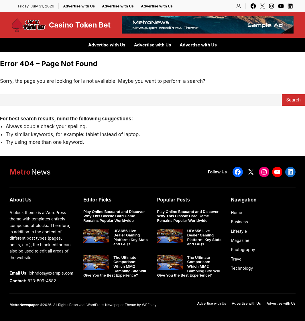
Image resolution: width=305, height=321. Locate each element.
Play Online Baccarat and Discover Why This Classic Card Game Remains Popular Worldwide (114, 216)
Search (293, 100)
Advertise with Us (79, 6)
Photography (243, 249)
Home (236, 212)
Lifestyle (239, 231)
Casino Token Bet (80, 24)
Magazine (240, 240)
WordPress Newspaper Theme (111, 305)
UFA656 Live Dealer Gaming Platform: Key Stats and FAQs (130, 237)
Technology (242, 268)
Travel (236, 259)
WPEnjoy (149, 305)
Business (239, 221)
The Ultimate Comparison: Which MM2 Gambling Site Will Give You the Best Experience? (114, 266)
